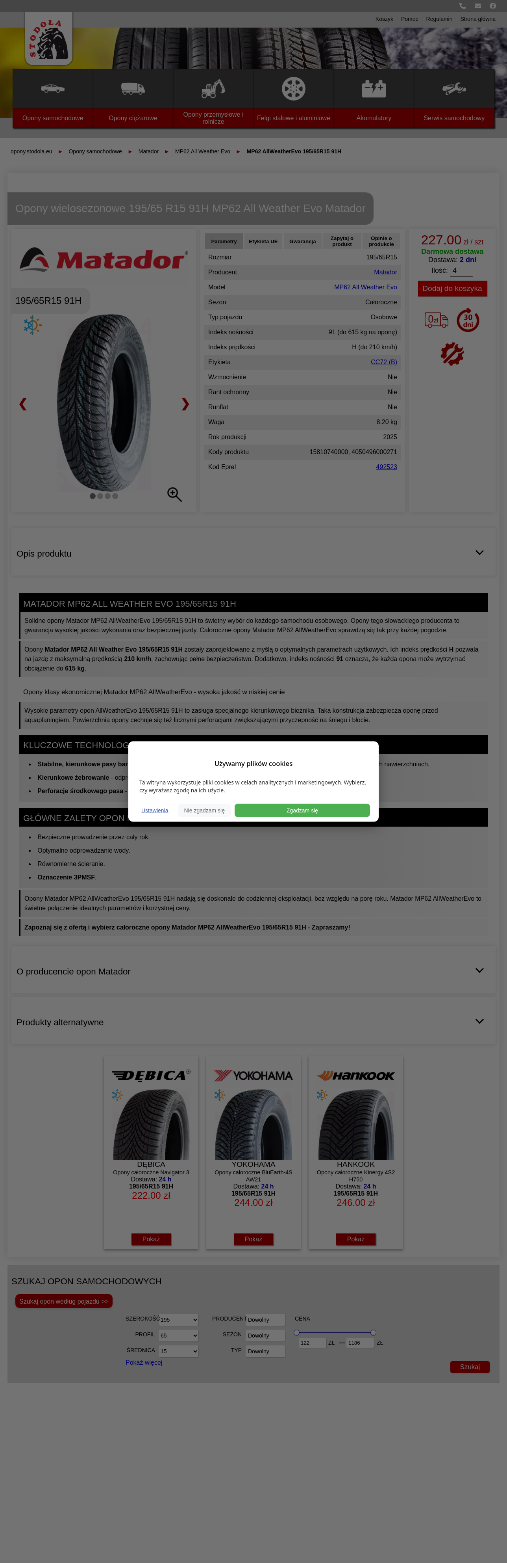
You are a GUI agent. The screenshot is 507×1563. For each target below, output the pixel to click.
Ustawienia (154, 810)
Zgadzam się (302, 810)
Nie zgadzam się (204, 810)
